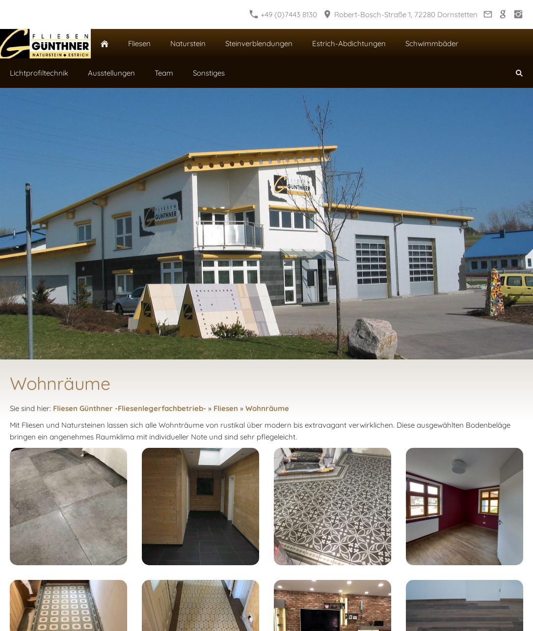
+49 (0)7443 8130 (283, 14)
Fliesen (225, 408)
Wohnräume (267, 408)
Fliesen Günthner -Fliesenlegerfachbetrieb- (129, 408)
